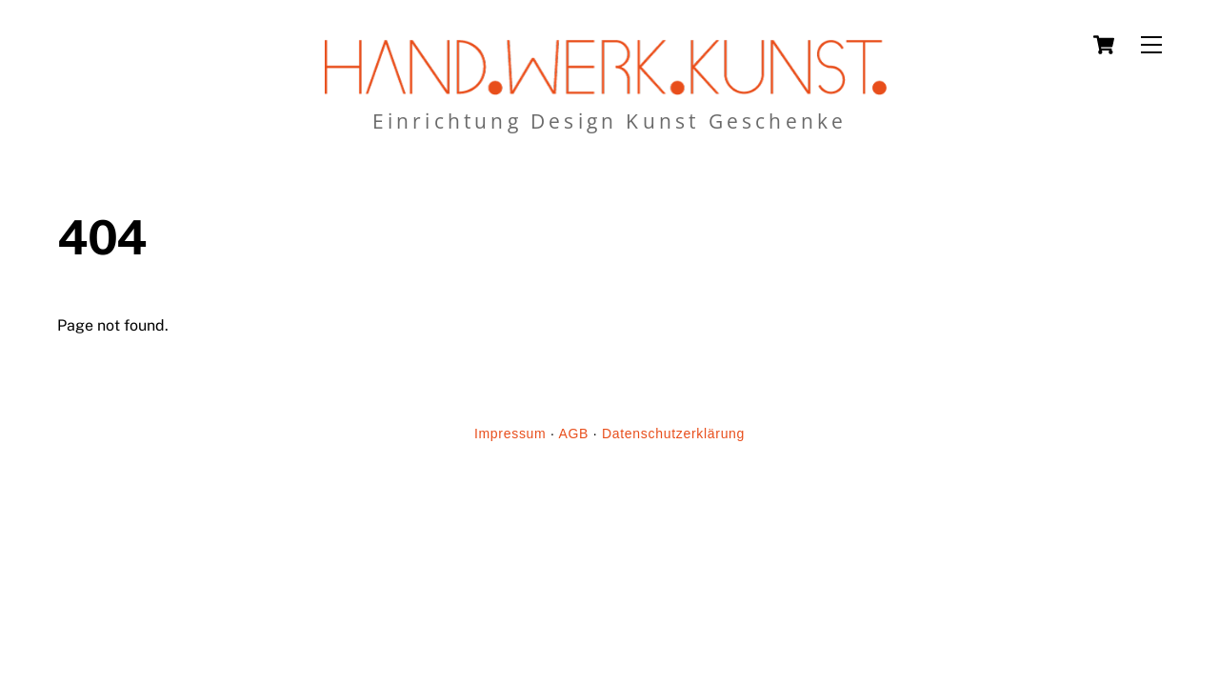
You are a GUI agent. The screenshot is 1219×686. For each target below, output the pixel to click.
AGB (573, 433)
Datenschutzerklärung (673, 433)
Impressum (510, 433)
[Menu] (1151, 45)
